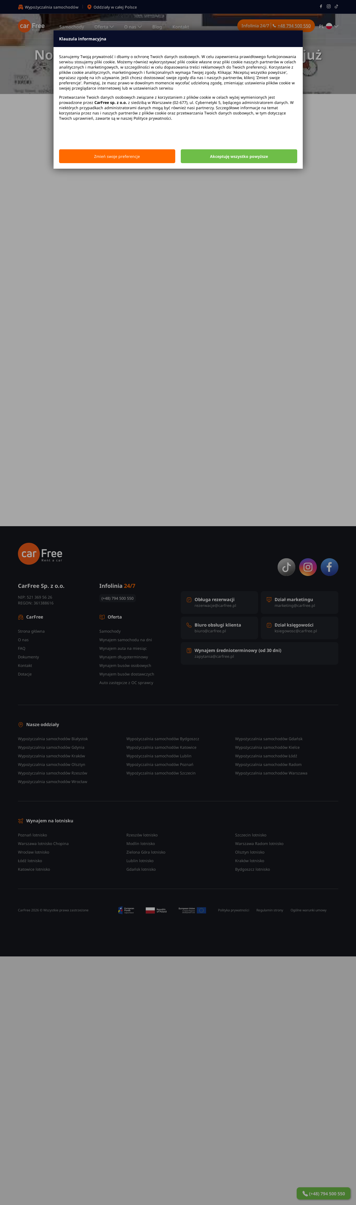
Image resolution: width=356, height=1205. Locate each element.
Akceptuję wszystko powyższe (239, 156)
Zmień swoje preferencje (117, 156)
